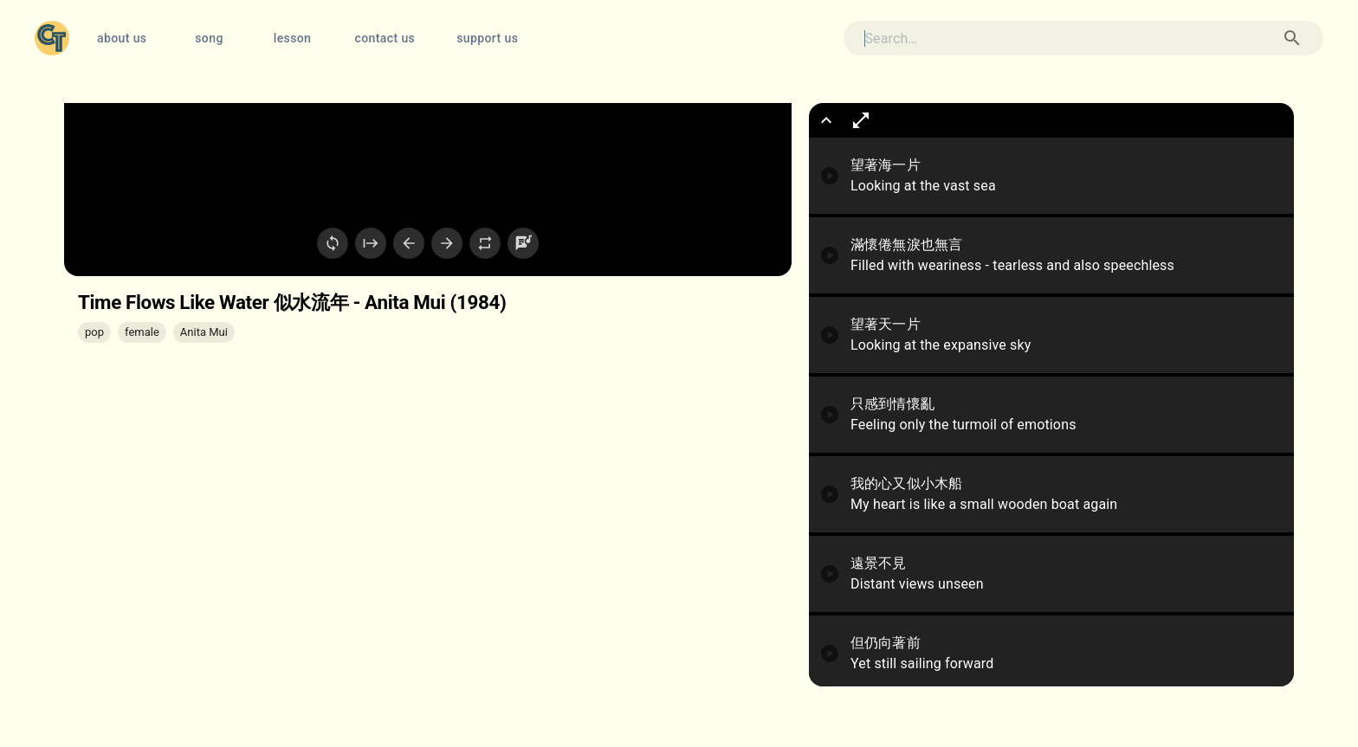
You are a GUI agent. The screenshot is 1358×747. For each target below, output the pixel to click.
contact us (384, 39)
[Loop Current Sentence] (485, 243)
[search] (1052, 38)
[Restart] (370, 243)
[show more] (826, 120)
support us (487, 39)
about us (121, 39)
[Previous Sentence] (408, 243)
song (208, 39)
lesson (292, 39)
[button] (94, 332)
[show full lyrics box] (861, 120)
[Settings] (523, 243)
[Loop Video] (332, 243)
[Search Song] (1292, 38)
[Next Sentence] (446, 243)
